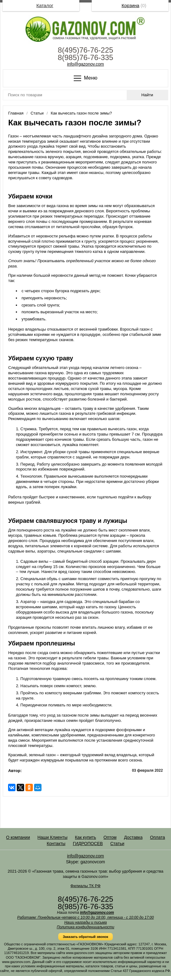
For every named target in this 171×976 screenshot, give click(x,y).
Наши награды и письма (85, 922)
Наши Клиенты (52, 837)
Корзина (130, 5)
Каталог (44, 5)
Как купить (85, 837)
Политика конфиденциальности (85, 927)
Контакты (56, 843)
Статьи (117, 843)
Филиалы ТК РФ (85, 885)
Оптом (109, 837)
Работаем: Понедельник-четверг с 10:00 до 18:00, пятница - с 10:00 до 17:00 (85, 917)
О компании (18, 837)
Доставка (133, 837)
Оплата (157, 837)
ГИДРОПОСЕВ (88, 843)
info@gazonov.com (85, 64)
